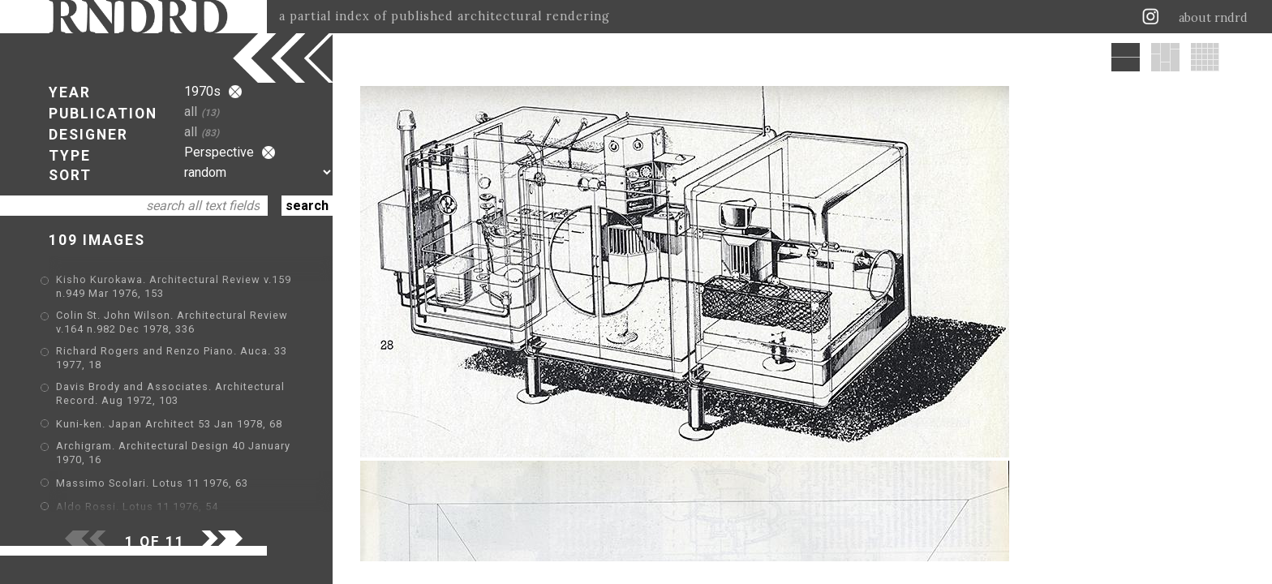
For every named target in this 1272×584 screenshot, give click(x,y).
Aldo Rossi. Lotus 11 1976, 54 (137, 506)
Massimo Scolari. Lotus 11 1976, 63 (152, 483)
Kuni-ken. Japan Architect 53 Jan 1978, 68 (169, 424)
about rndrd (1213, 18)
